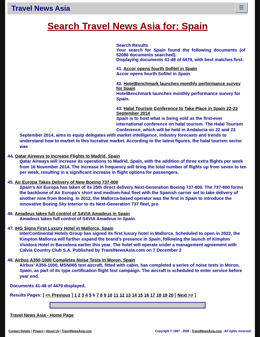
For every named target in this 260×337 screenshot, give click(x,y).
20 (171, 295)
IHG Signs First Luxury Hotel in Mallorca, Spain (64, 228)
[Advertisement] (61, 84)
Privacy (38, 331)
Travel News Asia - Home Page (42, 315)
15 (140, 295)
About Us (52, 331)
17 (152, 295)
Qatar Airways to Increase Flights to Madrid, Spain (67, 156)
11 (115, 295)
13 (128, 295)
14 (134, 295)
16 (146, 295)
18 (158, 295)
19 (164, 295)
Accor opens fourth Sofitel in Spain (160, 68)
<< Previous (57, 295)
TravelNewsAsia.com (77, 331)
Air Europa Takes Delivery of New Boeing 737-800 (66, 182)
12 (121, 295)
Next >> (185, 295)
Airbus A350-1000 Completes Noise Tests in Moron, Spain (75, 260)
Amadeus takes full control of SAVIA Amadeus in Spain (72, 213)
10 (109, 295)
